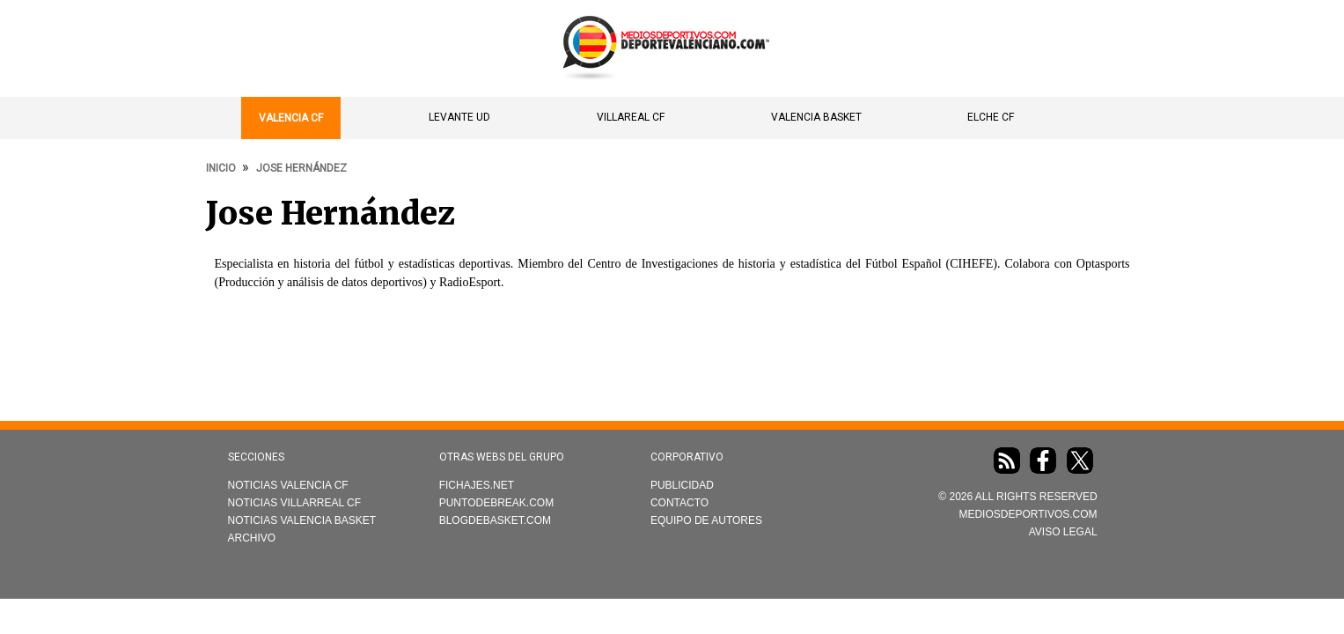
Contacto (679, 503)
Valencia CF (291, 118)
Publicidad (682, 485)
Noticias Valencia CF (288, 485)
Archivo (252, 538)
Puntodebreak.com (496, 503)
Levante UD (459, 117)
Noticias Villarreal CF (295, 503)
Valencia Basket (816, 117)
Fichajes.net (476, 485)
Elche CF (990, 117)
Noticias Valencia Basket (302, 520)
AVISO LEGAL (1063, 532)
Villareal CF (631, 117)
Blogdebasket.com (495, 520)
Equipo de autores (706, 520)
